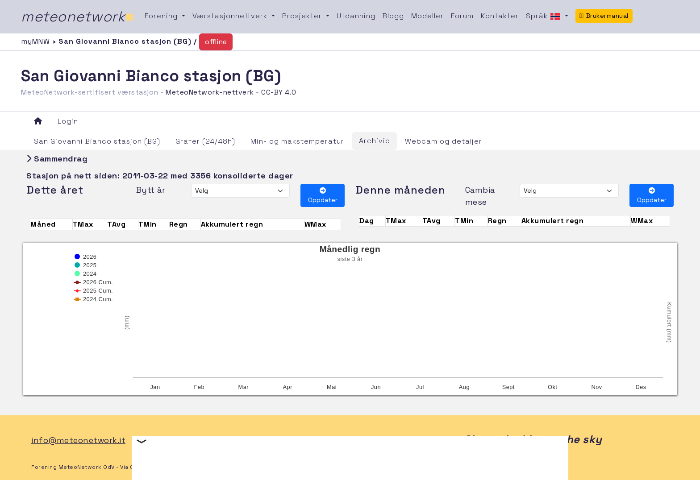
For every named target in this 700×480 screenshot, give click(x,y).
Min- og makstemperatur (297, 141)
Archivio (374, 140)
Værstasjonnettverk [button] (231, 16)
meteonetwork (77, 16)
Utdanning (356, 16)
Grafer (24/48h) (205, 141)
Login (68, 121)
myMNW (36, 41)
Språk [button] (544, 16)
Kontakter (500, 16)
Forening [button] (162, 16)
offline (216, 41)
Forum (462, 16)
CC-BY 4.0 (278, 92)
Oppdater (323, 195)
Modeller (427, 16)
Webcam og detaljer (443, 141)
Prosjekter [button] (303, 16)
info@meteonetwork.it (78, 440)
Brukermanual (604, 16)
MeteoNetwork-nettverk (210, 92)
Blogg (393, 16)
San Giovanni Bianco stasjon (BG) (97, 141)
